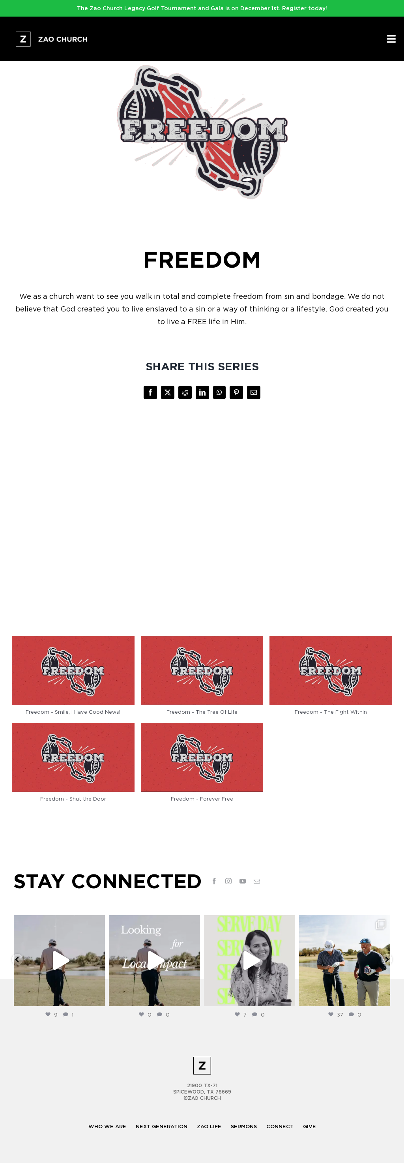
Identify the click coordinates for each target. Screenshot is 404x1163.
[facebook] (214, 881)
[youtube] (242, 881)
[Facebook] (150, 392)
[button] (73, 679)
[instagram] (228, 881)
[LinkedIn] (202, 392)
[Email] (253, 392)
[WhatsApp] (219, 392)
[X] (167, 392)
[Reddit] (185, 392)
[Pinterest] (236, 392)
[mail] (257, 881)
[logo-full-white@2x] (52, 34)
